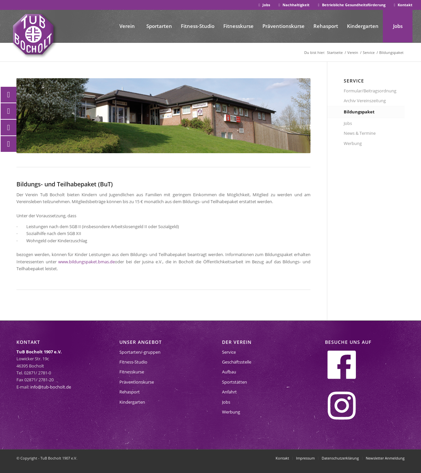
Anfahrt (229, 392)
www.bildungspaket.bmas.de (86, 262)
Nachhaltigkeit (293, 4)
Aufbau (229, 372)
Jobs (263, 4)
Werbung (353, 143)
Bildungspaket (359, 112)
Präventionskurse (136, 382)
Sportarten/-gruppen (140, 352)
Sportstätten (234, 382)
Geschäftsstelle (236, 362)
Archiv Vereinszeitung (365, 101)
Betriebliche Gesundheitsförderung (350, 4)
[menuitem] (264, 5)
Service (229, 352)
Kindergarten (132, 402)
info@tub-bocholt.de (50, 387)
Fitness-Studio (133, 362)
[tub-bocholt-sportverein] (33, 34)
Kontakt (402, 4)
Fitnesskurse (131, 372)
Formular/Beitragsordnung (370, 91)
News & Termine (360, 133)
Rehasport (129, 392)
